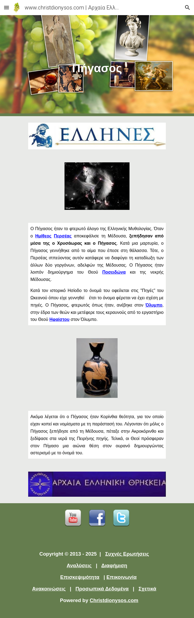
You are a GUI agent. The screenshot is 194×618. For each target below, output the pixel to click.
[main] (97, 66)
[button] (6, 7)
